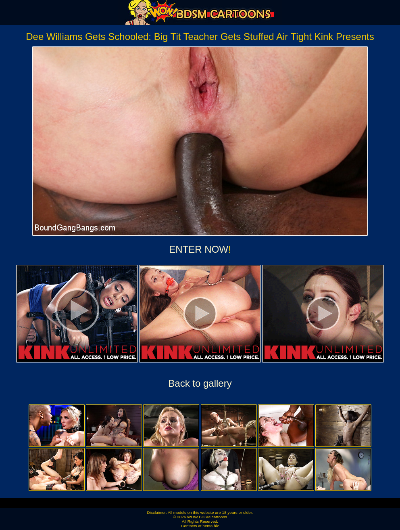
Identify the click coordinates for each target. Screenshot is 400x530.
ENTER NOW (198, 249)
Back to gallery (199, 383)
